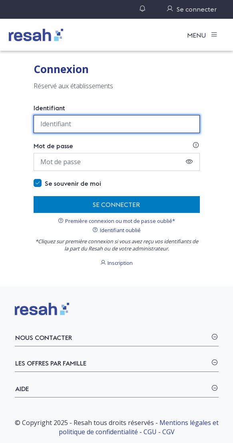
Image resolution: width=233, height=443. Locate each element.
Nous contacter (43, 338)
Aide (22, 389)
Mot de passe (53, 146)
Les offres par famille (50, 363)
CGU (150, 431)
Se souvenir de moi (73, 183)
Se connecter (116, 205)
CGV (168, 431)
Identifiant (49, 108)
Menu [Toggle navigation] (197, 35)
